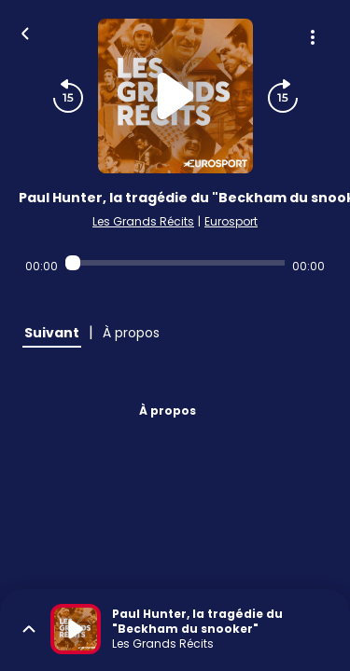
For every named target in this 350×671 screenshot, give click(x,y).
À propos (167, 410)
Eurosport (231, 221)
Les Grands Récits (143, 221)
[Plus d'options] (312, 37)
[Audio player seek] (175, 262)
